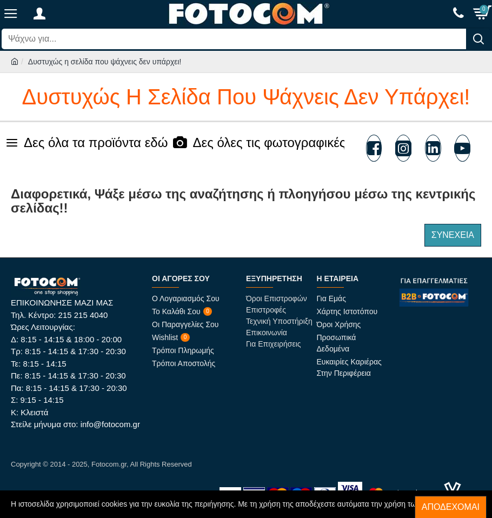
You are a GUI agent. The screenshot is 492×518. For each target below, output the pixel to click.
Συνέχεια (452, 235)
